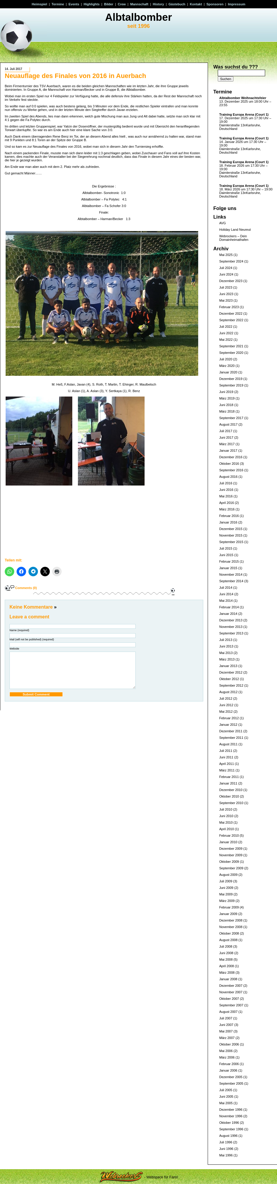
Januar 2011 (228, 783)
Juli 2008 (225, 946)
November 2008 (230, 927)
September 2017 (231, 418)
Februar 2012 (229, 718)
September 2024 (231, 261)
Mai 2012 (226, 711)
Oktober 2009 (229, 861)
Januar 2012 (228, 724)
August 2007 (228, 1011)
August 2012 (228, 692)
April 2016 (226, 503)
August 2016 (228, 476)
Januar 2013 (228, 666)
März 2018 (227, 411)
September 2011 (231, 737)
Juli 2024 (225, 268)
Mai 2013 (226, 653)
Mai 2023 (226, 300)
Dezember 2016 (230, 457)
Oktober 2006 (229, 1044)
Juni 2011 (226, 757)
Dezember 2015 (230, 529)
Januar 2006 (228, 1070)
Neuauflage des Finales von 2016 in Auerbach (75, 75)
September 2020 (231, 352)
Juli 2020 (225, 359)
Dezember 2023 (230, 281)
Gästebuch (177, 4)
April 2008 (226, 966)
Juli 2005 (225, 1090)
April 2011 (226, 764)
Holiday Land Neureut (235, 229)
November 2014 (230, 574)
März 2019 (227, 398)
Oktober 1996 (229, 1122)
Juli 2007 (225, 1018)
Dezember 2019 (230, 379)
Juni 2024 (226, 274)
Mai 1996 (226, 1155)
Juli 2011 (225, 750)
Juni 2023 (226, 294)
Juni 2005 (226, 1096)
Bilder (108, 4)
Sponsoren (214, 4)
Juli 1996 (225, 1142)
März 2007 (227, 1038)
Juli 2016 (225, 483)
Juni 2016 (226, 489)
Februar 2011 (229, 777)
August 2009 (228, 874)
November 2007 (230, 992)
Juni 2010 (226, 816)
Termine (58, 4)
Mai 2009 (226, 894)
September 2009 (231, 868)
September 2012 (231, 685)
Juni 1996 (226, 1148)
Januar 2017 (228, 450)
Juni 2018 (226, 405)
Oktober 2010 (229, 796)
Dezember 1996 (230, 1109)
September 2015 (231, 542)
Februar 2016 (229, 516)
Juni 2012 (226, 705)
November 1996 (230, 1116)
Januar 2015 (228, 568)
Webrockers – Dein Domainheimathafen (233, 237)
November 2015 (230, 535)
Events (73, 4)
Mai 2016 (226, 496)
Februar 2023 (229, 307)
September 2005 (231, 1083)
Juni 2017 (226, 437)
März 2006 (227, 1057)
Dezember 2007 (230, 985)
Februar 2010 (229, 835)
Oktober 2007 (229, 998)
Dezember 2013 (230, 620)
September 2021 (231, 346)
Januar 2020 (228, 372)
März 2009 (227, 901)
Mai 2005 (226, 1103)
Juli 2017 (225, 431)
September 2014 (231, 581)
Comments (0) (26, 588)
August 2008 (228, 940)
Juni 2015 (226, 555)
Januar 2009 (228, 914)
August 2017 (228, 424)
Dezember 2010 (230, 790)
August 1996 (228, 1135)
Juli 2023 (225, 287)
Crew (122, 4)
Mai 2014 (226, 600)
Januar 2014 (228, 613)
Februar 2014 (229, 607)
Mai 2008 (226, 959)
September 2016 (231, 470)
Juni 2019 (226, 392)
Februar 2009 (229, 907)
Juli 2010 (225, 809)
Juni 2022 (226, 333)
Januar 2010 (228, 842)
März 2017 (227, 444)
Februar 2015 (229, 561)
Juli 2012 (225, 698)
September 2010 (231, 803)
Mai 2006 (226, 1051)
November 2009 (230, 855)
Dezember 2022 (230, 313)
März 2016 (227, 509)
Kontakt (196, 4)
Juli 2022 (225, 326)
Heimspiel (39, 4)
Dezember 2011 (230, 731)
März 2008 (227, 972)
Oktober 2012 (229, 679)
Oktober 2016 (229, 463)
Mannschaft (139, 4)
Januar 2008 (228, 979)
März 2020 (227, 365)
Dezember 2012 (230, 672)
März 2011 (227, 770)
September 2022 (231, 320)
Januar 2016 (228, 522)
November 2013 (230, 626)
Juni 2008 (226, 953)
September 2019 (231, 385)
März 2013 (227, 659)
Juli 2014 (225, 587)
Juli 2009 (225, 881)
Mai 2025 (226, 255)
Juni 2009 (226, 887)
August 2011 (228, 744)
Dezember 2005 (230, 1077)
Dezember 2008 (230, 920)
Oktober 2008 (229, 933)
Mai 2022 (226, 339)
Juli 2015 (225, 548)
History (158, 4)
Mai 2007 (226, 1031)
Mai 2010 (226, 822)
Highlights (92, 4)
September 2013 (231, 633)
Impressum (236, 4)
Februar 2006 (229, 1064)
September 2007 (231, 1005)
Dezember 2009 (230, 848)
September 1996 (231, 1129)
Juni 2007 (226, 1025)
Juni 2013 (226, 646)
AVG (222, 223)
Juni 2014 (226, 594)
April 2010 (226, 829)
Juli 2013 (225, 640)
